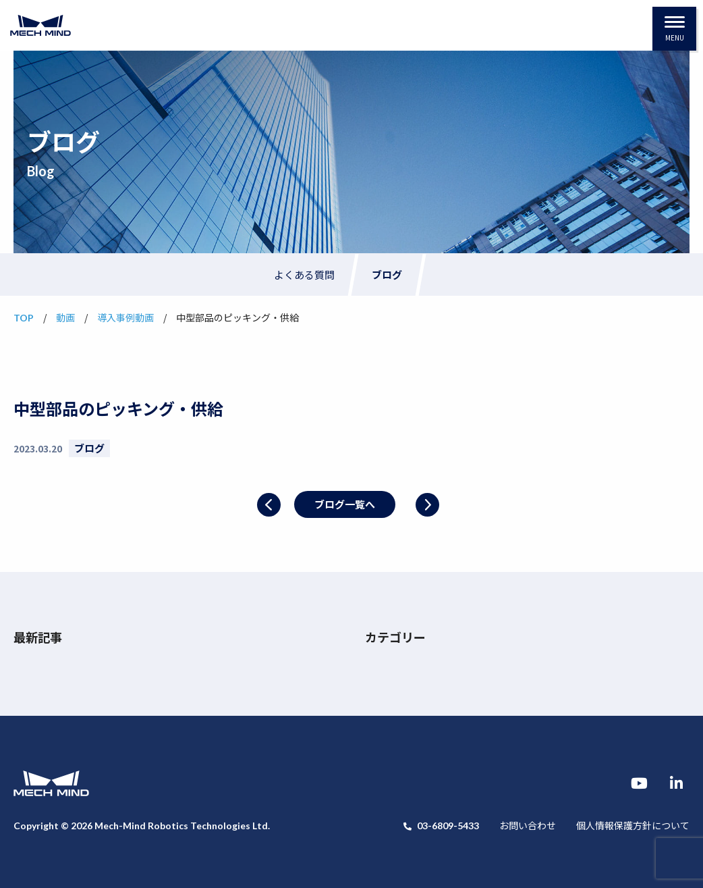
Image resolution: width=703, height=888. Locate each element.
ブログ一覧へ (344, 504)
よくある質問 (304, 274)
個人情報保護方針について (633, 825)
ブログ (387, 274)
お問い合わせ (527, 825)
